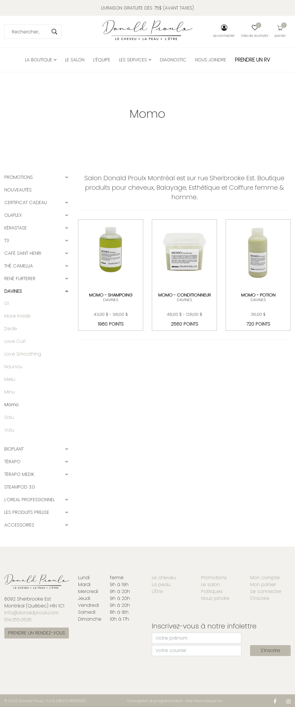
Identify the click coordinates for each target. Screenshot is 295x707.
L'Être (157, 591)
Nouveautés (18, 190)
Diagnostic (173, 59)
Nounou (13, 366)
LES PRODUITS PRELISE (26, 512)
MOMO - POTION (258, 295)
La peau (161, 584)
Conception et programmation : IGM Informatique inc (175, 701)
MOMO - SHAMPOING (111, 295)
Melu (9, 379)
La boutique (40, 59)
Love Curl (14, 341)
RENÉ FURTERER (19, 278)
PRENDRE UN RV (252, 59)
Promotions (18, 177)
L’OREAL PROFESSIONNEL (29, 499)
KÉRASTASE (15, 228)
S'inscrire (259, 598)
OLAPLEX (13, 215)
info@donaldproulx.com (31, 612)
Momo (11, 404)
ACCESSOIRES (19, 525)
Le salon (74, 59)
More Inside (17, 316)
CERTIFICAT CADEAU (25, 202)
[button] (66, 177)
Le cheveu (164, 577)
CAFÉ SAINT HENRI (22, 253)
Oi (6, 303)
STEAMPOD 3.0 (19, 487)
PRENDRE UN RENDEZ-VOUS (36, 633)
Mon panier (263, 584)
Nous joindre (210, 59)
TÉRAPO (12, 461)
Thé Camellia (18, 266)
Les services (135, 59)
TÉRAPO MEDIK (19, 474)
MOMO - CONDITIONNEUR (184, 295)
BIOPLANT (14, 449)
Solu (9, 417)
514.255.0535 (18, 619)
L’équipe (101, 59)
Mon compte (265, 577)
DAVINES (110, 300)
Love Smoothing (22, 354)
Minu (9, 392)
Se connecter (265, 591)
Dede (10, 328)
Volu (9, 430)
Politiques (212, 591)
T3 (6, 240)
